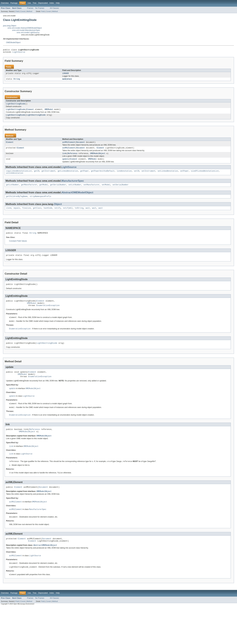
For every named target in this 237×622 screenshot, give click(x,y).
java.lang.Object (9, 26)
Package (14, 3)
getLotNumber (12, 189)
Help (58, 3)
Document (80, 145)
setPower (184, 175)
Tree (34, 3)
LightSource (18, 52)
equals (17, 213)
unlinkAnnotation (14, 177)
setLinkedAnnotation (167, 175)
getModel (43, 189)
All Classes (54, 8)
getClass (37, 213)
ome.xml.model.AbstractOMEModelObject (25, 28)
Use (29, 3)
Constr (22, 11)
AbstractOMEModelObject (77, 196)
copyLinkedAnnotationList (19, 175)
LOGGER (65, 74)
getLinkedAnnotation (68, 175)
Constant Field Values (18, 246)
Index (51, 3)
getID (36, 175)
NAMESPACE (67, 80)
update (65, 162)
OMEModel (49, 111)
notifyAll (68, 213)
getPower (84, 175)
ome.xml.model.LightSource (28, 32)
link (64, 156)
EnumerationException (48, 313)
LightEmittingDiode (15, 105)
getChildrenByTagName (17, 201)
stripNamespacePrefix (40, 201)
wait (88, 213)
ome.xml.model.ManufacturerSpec (26, 30)
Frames (30, 8)
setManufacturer (91, 189)
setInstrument (148, 175)
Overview (5, 3)
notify (57, 213)
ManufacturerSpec (73, 184)
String (16, 80)
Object (58, 208)
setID (136, 175)
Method (29, 11)
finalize (26, 213)
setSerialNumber (120, 189)
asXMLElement (68, 145)
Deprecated (43, 3)
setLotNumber (74, 189)
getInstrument (48, 175)
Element (30, 111)
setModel (106, 189)
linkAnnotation (124, 175)
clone (8, 213)
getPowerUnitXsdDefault (102, 175)
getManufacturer (29, 189)
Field (17, 11)
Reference (72, 156)
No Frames (39, 8)
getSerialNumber (58, 189)
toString (79, 213)
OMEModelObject (13, 42)
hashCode (48, 213)
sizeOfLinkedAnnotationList (205, 175)
